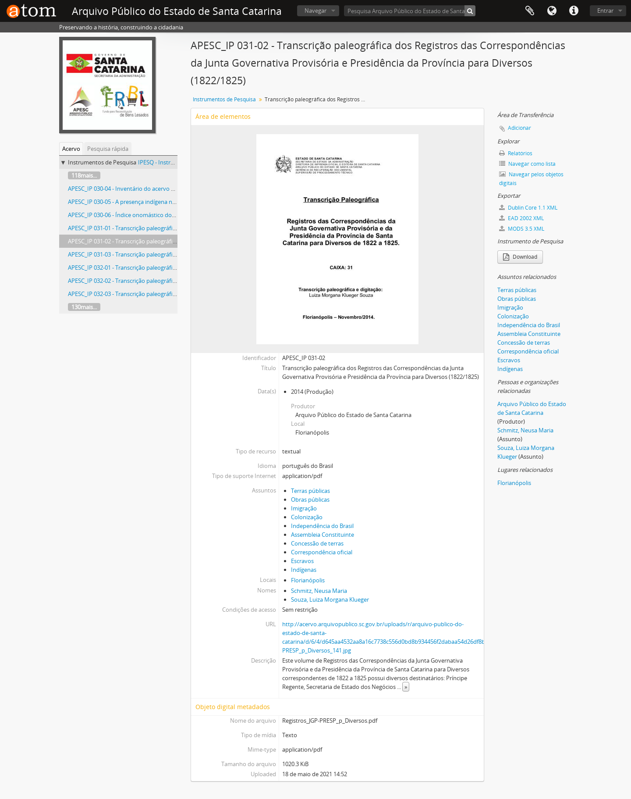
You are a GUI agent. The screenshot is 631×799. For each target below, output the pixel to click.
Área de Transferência (530, 11)
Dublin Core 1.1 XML (528, 207)
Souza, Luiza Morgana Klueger (330, 599)
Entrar (605, 10)
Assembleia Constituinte (322, 535)
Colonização (307, 517)
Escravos (302, 561)
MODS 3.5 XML (521, 228)
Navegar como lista (527, 164)
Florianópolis (308, 580)
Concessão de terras (317, 543)
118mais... (84, 175)
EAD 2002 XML (521, 218)
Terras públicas (310, 491)
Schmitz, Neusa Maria (319, 591)
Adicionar (519, 128)
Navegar (315, 10)
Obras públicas (310, 499)
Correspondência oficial (321, 552)
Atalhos (574, 11)
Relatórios (515, 153)
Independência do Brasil (322, 526)
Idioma (552, 11)
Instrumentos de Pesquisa (224, 99)
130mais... (84, 307)
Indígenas (303, 570)
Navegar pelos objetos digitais (531, 179)
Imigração (304, 508)
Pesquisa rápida (107, 149)
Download (520, 256)
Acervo (71, 149)
